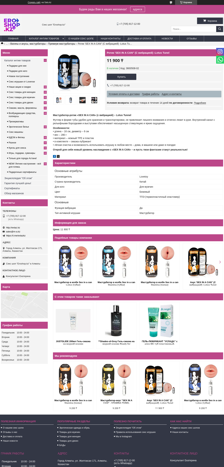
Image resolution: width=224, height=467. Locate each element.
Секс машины (16, 132)
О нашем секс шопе (81, 38)
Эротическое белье (19, 126)
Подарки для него (18, 71)
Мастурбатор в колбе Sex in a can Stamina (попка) (160, 283)
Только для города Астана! (23, 158)
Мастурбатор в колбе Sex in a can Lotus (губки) (73, 283)
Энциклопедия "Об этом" (18, 178)
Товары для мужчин (69, 432)
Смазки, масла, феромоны (23, 108)
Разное (12, 142)
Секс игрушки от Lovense (22, 81)
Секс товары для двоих (21, 102)
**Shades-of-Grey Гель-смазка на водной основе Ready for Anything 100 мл (116, 343)
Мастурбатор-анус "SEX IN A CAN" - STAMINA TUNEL (116, 401)
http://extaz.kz (13, 227)
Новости (167, 38)
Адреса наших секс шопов (186, 427)
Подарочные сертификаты (22, 172)
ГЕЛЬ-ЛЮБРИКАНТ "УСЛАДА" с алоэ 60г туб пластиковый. (159, 342)
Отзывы (192, 38)
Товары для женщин (69, 436)
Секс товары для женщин (22, 92)
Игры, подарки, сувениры (22, 153)
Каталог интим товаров (44, 38)
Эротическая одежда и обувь (74, 427)
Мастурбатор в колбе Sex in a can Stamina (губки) (116, 283)
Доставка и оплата (139, 38)
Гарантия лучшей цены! (17, 183)
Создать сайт (34, 2)
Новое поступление (19, 76)
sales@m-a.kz (13, 231)
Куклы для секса (17, 147)
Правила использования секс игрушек (136, 432)
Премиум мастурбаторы (61, 43)
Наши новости (10, 440)
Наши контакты (110, 38)
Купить (121, 76)
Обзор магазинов (14, 193)
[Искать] (219, 29)
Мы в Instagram (124, 436)
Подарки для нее (17, 65)
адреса (137, 9)
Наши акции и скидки (20, 87)
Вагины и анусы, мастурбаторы (28, 43)
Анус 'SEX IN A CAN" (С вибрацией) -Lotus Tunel (202, 283)
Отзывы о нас (10, 432)
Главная (13, 38)
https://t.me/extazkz (16, 235)
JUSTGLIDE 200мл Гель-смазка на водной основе (73, 342)
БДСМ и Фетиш (17, 137)
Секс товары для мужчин (22, 97)
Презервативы (16, 121)
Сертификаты (12, 188)
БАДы (62, 445)
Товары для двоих (68, 440)
